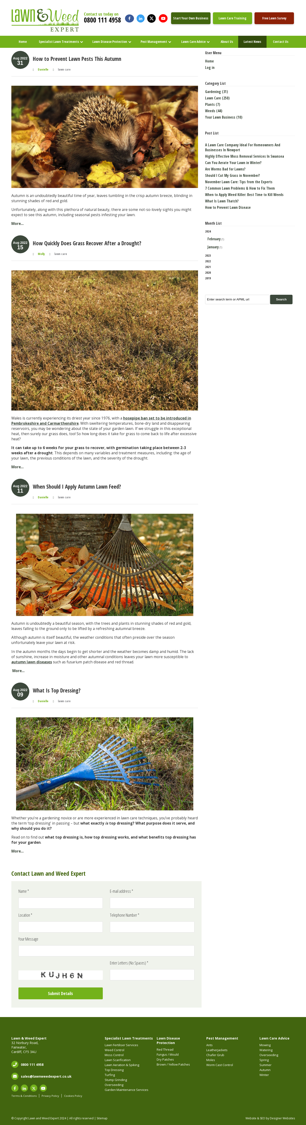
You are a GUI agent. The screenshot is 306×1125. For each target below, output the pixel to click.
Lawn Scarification (118, 1060)
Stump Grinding (116, 1080)
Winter (264, 1075)
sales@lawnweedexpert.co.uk (46, 1076)
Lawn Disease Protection (109, 41)
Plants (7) (212, 104)
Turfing (110, 1075)
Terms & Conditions (24, 1096)
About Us (227, 41)
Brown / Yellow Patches (173, 1064)
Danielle (43, 69)
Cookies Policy (73, 1096)
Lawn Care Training (232, 18)
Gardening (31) (216, 91)
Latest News (252, 41)
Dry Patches (165, 1059)
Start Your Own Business (190, 18)
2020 (208, 272)
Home (23, 41)
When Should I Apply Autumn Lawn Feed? (77, 486)
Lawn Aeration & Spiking (122, 1065)
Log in (210, 67)
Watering (265, 1050)
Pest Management (154, 41)
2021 (208, 267)
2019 (208, 278)
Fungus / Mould (168, 1054)
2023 (208, 255)
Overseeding (114, 1085)
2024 (250, 239)
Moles (210, 1060)
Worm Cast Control (219, 1065)
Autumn (265, 1070)
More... (17, 223)
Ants (209, 1045)
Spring (264, 1060)
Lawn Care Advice (193, 41)
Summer (265, 1065)
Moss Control (114, 1055)
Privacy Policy (50, 1096)
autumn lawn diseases (31, 662)
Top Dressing (114, 1070)
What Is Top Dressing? (57, 690)
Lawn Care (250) (217, 98)
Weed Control (114, 1050)
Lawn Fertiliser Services (121, 1045)
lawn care (64, 69)
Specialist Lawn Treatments (59, 41)
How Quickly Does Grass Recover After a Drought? (87, 243)
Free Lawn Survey (274, 18)
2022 (208, 261)
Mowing (265, 1045)
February (214, 239)
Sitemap (102, 1118)
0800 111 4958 (102, 19)
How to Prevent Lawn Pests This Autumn (77, 58)
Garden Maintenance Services (126, 1090)
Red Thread (165, 1049)
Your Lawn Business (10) (223, 117)
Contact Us (280, 41)
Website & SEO (255, 1118)
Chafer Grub (215, 1055)
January (213, 247)
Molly (41, 254)
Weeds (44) (213, 110)
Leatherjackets (217, 1050)
